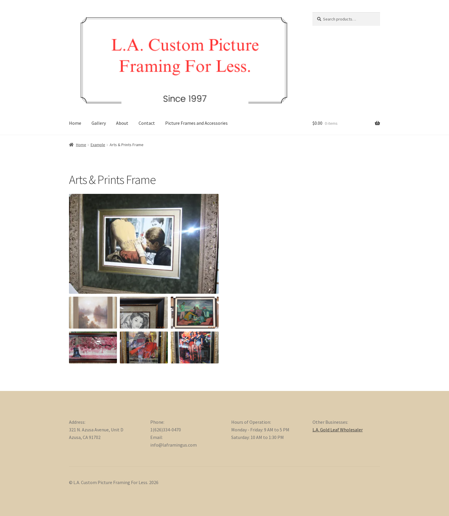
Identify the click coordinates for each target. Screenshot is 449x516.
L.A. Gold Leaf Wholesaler (337, 430)
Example (98, 144)
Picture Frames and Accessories (196, 123)
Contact (147, 123)
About (122, 123)
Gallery (98, 123)
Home (75, 123)
